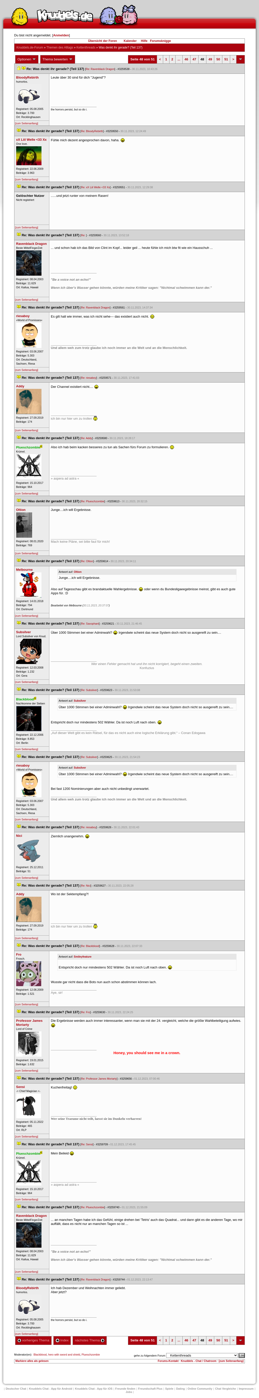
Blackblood (40, 1354)
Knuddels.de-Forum (29, 47)
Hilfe (144, 41)
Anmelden (61, 35)
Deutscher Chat (16, 1388)
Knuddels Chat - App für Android (50, 1388)
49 (210, 59)
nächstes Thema (89, 1340)
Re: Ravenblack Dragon (100, 68)
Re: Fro (85, 1012)
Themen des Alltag (60, 47)
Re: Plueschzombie (92, 501)
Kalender (130, 41)
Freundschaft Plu (150, 1388)
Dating (180, 1388)
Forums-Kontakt (168, 1360)
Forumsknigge (160, 41)
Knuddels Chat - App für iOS (94, 1388)
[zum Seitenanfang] (26, 123)
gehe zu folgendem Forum (149, 1355)
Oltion (78, 571)
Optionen (26, 59)
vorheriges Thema (33, 1340)
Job (129, 1391)
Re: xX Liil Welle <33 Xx (95, 187)
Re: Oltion (87, 561)
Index (62, 1340)
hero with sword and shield (64, 1354)
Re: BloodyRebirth (92, 131)
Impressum (246, 1388)
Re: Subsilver (89, 690)
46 (186, 59)
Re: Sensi (87, 1144)
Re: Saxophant (90, 623)
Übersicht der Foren (102, 41)
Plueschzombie (91, 1354)
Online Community (200, 1388)
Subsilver (80, 700)
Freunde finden (125, 1388)
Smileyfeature (83, 956)
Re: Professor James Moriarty (99, 1078)
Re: (83, 235)
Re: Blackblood (90, 945)
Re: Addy (86, 438)
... (179, 59)
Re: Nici (86, 885)
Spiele (169, 1388)
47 (194, 59)
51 (226, 59)
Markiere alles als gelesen (32, 1360)
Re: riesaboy (88, 377)
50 (218, 59)
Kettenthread (85, 47)
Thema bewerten (57, 59)
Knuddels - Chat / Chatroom (199, 1360)
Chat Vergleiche (225, 1388)
